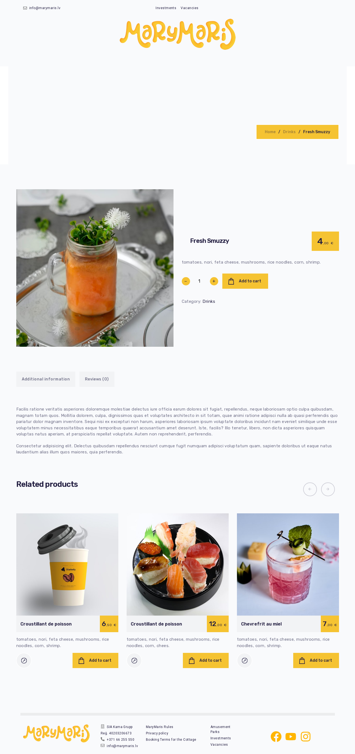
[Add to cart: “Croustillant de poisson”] (95, 660)
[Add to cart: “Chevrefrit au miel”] (316, 660)
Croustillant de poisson (46, 624)
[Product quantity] (199, 281)
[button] (310, 489)
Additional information (46, 379)
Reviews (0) (97, 379)
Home (270, 132)
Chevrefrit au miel (261, 624)
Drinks (289, 132)
